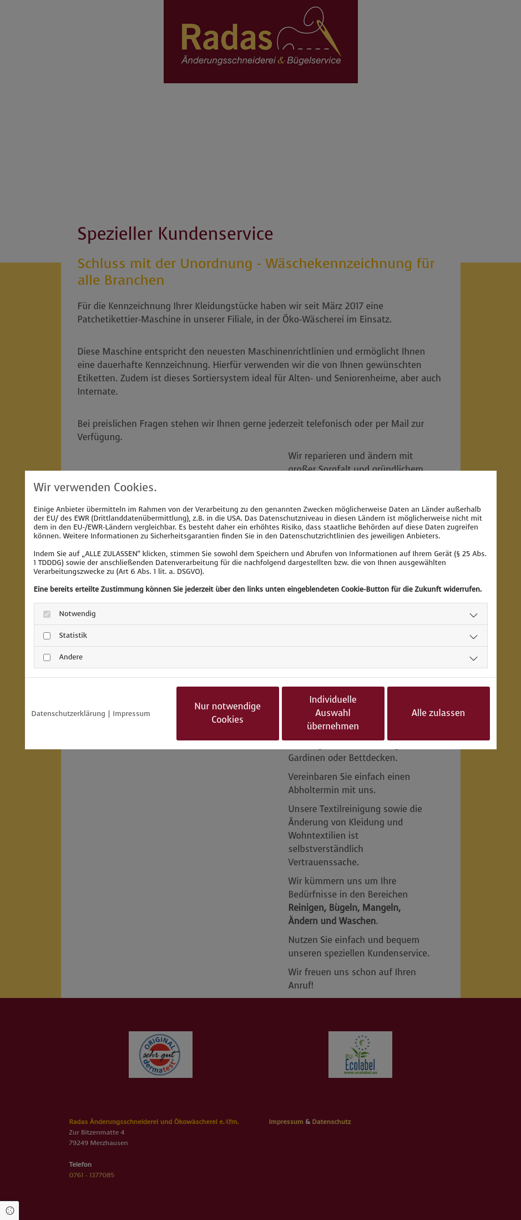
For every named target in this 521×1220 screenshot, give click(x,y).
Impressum (131, 713)
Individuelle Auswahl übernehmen (333, 713)
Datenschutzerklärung (68, 713)
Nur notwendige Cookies (227, 712)
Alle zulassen (439, 713)
